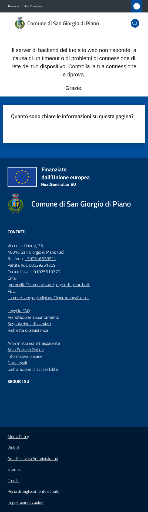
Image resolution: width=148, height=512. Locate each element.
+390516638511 (40, 258)
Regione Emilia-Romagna (25, 6)
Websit (13, 447)
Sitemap (15, 469)
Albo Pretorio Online (26, 349)
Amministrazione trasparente (34, 343)
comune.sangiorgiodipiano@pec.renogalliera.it (48, 297)
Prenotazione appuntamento (33, 317)
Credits (13, 481)
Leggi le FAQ (19, 310)
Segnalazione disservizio (29, 323)
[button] (135, 23)
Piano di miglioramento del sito (33, 491)
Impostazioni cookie (25, 502)
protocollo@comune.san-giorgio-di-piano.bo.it (49, 284)
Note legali (17, 362)
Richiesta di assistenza (28, 330)
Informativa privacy (25, 356)
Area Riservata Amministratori (33, 459)
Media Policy (18, 436)
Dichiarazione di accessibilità (33, 369)
